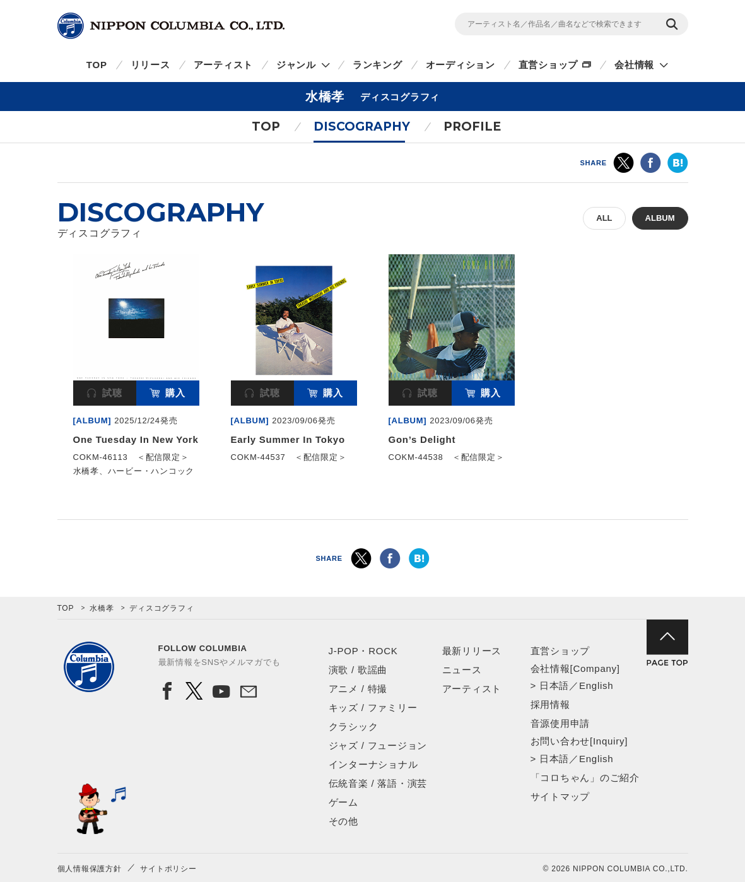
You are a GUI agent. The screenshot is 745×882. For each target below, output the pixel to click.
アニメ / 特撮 (358, 688)
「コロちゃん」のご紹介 (585, 777)
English (596, 685)
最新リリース (472, 650)
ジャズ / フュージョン (378, 745)
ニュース (462, 669)
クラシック (353, 726)
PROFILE (472, 126)
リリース (150, 64)
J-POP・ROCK (363, 650)
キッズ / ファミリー (373, 707)
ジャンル (296, 64)
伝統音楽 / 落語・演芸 (378, 783)
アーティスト (224, 64)
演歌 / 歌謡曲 (358, 669)
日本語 (554, 685)
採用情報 (550, 704)
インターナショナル (373, 764)
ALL (604, 218)
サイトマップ (560, 796)
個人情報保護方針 (89, 868)
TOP (96, 64)
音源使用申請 (560, 723)
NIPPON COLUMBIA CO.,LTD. (171, 26)
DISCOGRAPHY (362, 126)
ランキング (377, 64)
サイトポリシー (168, 868)
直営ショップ (548, 64)
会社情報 (634, 64)
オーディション (460, 64)
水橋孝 (102, 608)
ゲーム (343, 802)
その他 (343, 821)
